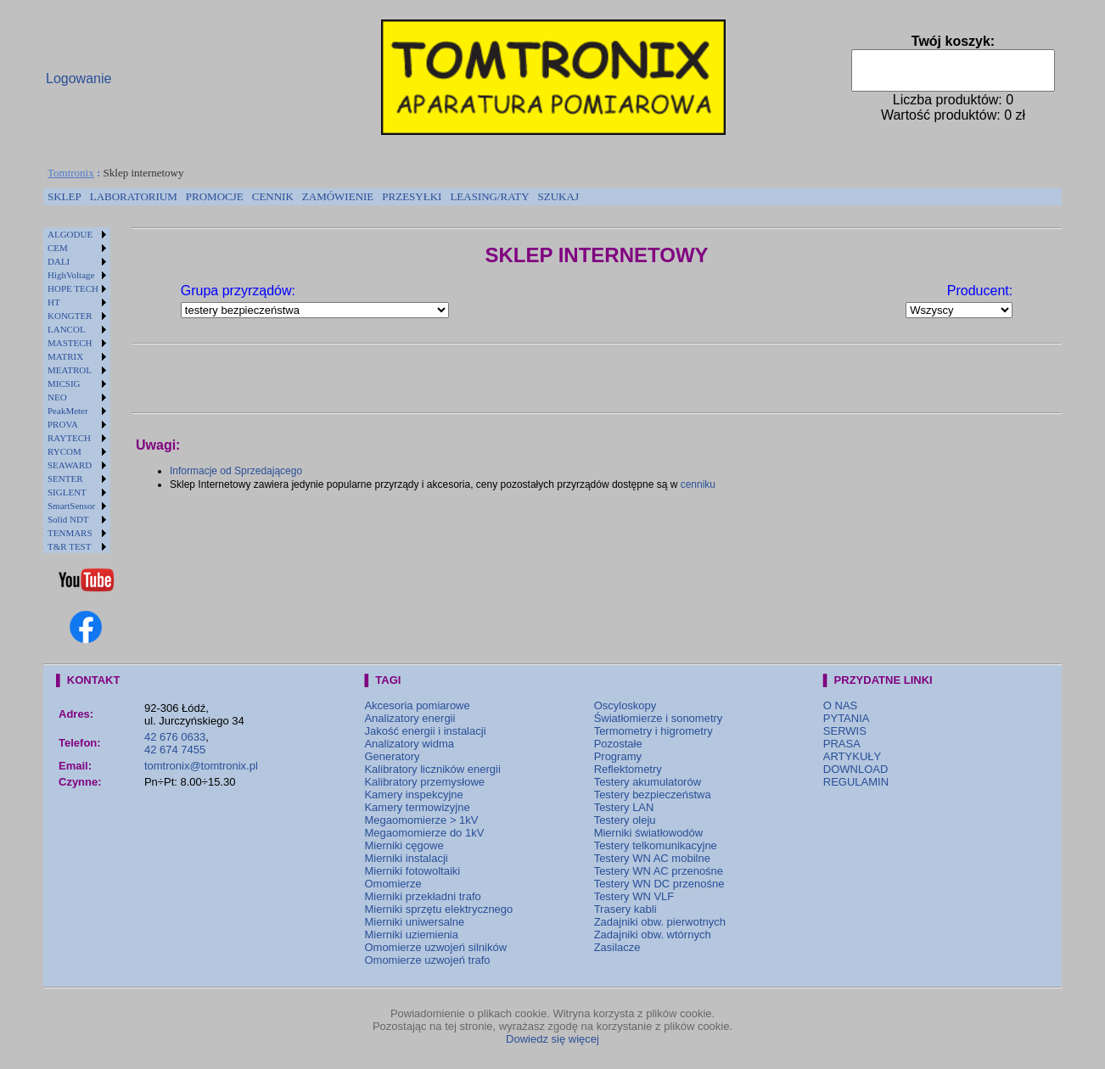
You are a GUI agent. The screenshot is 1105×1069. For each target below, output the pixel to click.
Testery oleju (625, 820)
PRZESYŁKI (411, 196)
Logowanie (78, 78)
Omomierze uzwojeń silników (435, 947)
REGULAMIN (856, 781)
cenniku (698, 484)
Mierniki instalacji (405, 858)
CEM (58, 248)
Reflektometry (628, 769)
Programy (618, 756)
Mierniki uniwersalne (414, 921)
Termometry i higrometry (653, 731)
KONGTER (70, 316)
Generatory (391, 756)
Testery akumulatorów (647, 781)
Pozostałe (618, 743)
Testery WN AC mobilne (652, 858)
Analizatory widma (409, 743)
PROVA (63, 424)
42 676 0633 (174, 736)
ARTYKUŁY (852, 756)
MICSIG (64, 383)
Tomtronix (71, 172)
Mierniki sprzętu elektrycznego (438, 909)
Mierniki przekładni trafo (422, 896)
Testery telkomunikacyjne (655, 845)
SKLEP (64, 196)
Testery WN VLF (634, 896)
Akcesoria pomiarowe (416, 705)
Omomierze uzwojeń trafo (427, 960)
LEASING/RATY (489, 196)
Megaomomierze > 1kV (421, 820)
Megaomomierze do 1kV (424, 832)
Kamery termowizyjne (416, 807)
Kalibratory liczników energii (432, 769)
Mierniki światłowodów (649, 832)
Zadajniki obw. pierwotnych (660, 921)
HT (54, 302)
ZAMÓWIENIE (337, 196)
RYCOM (64, 451)
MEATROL (70, 370)
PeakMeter (68, 411)
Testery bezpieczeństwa (652, 794)
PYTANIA (846, 718)
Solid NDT (68, 519)
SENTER (65, 478)
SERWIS (845, 731)
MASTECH (70, 343)
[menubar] (313, 196)
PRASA (842, 743)
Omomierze (392, 883)
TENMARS (70, 533)
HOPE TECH (73, 288)
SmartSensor (71, 506)
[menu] (76, 390)
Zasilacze (617, 947)
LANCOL (67, 329)
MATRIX (65, 356)
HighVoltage (71, 275)
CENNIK (273, 196)
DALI (59, 261)
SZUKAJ (558, 196)
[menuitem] (64, 196)
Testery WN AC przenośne (658, 871)
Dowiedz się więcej (552, 1039)
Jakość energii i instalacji (424, 731)
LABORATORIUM (133, 196)
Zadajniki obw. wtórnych (652, 934)
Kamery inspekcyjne (413, 794)
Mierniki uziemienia (411, 934)
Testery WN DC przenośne (659, 883)
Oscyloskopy (625, 705)
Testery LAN (624, 807)
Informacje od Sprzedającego (236, 471)
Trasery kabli (625, 909)
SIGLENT (67, 492)
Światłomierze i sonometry (658, 718)
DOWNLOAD (856, 769)
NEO (57, 397)
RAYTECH (69, 438)
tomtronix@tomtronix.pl (201, 765)
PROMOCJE (215, 196)
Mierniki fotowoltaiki (412, 871)
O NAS (840, 705)
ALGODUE (70, 234)
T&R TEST (69, 546)
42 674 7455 (174, 749)
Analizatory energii (409, 718)
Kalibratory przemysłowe (424, 781)
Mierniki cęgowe (403, 845)
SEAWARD (70, 465)
